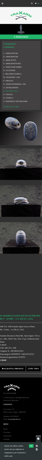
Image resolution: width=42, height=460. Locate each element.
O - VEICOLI (8, 94)
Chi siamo (6, 432)
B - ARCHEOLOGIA (10, 91)
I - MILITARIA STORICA (12, 74)
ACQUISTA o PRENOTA (13, 369)
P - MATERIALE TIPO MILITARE (15, 101)
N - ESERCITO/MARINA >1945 (14, 84)
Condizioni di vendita (11, 107)
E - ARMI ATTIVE (9, 60)
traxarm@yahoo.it (14, 419)
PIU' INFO (33, 369)
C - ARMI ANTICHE (10, 53)
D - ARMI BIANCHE (10, 57)
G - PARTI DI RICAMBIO (12, 67)
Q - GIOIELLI (8, 98)
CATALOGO (21, 36)
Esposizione (7, 436)
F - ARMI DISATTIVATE (12, 63)
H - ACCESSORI (9, 70)
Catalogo (6, 439)
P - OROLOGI (8, 81)
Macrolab (15, 400)
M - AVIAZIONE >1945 (11, 77)
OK (31, 446)
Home (5, 429)
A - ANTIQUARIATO (10, 88)
